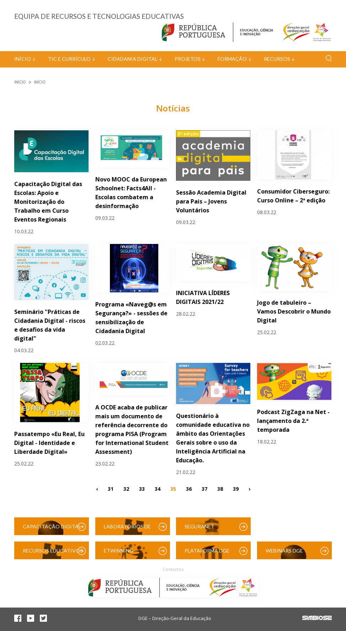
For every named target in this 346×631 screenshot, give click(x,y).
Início (22, 59)
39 (236, 488)
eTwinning (118, 551)
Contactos (173, 569)
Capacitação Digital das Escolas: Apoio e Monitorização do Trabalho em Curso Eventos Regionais (48, 201)
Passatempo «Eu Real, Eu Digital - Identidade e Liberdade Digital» (49, 443)
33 (142, 488)
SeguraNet (199, 526)
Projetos (188, 59)
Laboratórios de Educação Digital (129, 529)
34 (157, 488)
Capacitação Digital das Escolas (52, 529)
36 (189, 488)
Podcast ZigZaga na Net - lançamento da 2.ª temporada (293, 421)
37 (204, 488)
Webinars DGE (284, 551)
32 (126, 488)
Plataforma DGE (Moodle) (207, 553)
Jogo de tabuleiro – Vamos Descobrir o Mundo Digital (294, 311)
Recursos (277, 59)
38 (220, 488)
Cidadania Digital (133, 59)
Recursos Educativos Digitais (53, 553)
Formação (232, 59)
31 (110, 488)
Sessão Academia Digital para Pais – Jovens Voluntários (211, 201)
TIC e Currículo (69, 59)
